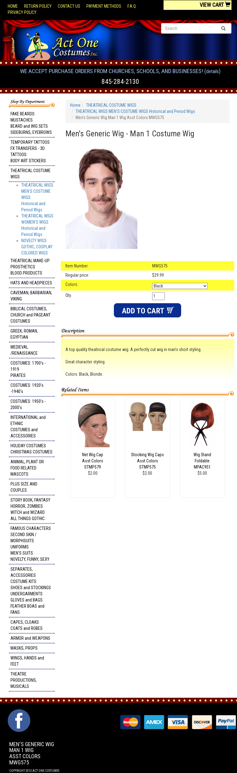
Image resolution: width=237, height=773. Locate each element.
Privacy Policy (22, 12)
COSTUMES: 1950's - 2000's (28, 404)
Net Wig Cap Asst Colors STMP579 (92, 460)
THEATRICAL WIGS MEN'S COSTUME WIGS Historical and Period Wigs (135, 111)
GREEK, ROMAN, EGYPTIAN (24, 334)
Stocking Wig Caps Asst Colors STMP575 (147, 460)
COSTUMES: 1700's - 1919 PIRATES (28, 369)
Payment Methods (103, 6)
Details (212, 71)
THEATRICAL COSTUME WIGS (30, 173)
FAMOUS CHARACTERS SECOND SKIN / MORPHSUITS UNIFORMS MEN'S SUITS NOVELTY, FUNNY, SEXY (30, 544)
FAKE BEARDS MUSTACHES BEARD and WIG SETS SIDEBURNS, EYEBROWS (31, 123)
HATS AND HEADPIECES (31, 282)
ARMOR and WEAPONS (30, 638)
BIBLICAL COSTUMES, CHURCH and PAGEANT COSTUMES (30, 315)
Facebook (18, 712)
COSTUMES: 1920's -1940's (27, 388)
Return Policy (38, 6)
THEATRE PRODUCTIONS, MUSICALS (23, 680)
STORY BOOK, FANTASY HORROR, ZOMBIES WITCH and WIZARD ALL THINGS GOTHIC (30, 509)
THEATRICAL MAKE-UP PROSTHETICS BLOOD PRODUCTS (30, 266)
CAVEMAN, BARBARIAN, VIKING (31, 295)
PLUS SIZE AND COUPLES (23, 487)
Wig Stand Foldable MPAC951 (202, 460)
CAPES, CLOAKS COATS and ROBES (26, 625)
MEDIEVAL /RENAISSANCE (24, 350)
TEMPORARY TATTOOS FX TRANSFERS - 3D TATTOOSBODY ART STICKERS (30, 151)
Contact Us (69, 6)
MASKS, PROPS (24, 648)
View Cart (215, 5)
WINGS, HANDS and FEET (27, 661)
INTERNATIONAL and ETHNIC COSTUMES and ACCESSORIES (28, 426)
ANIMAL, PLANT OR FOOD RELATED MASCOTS (27, 468)
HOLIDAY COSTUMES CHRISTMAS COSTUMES (31, 448)
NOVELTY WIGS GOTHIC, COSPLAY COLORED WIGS (36, 246)
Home (13, 6)
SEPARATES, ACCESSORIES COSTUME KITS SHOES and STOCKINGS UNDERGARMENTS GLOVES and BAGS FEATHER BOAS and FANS (30, 591)
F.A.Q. (132, 6)
